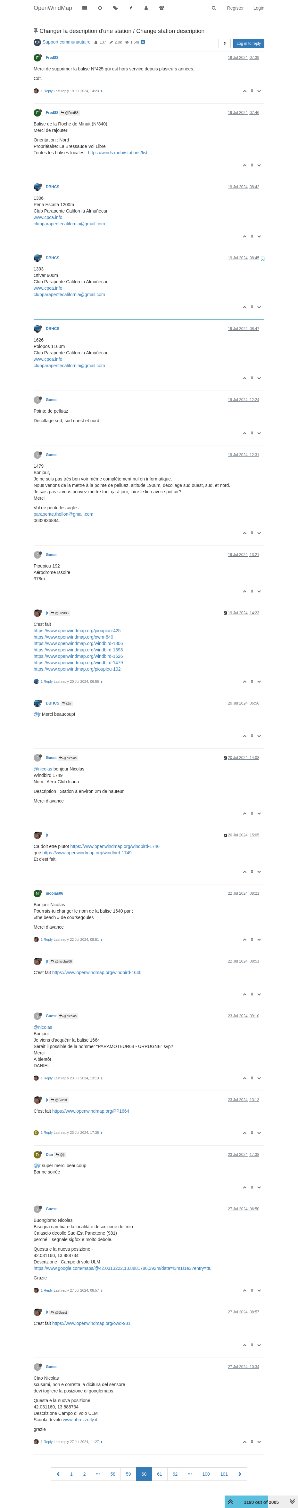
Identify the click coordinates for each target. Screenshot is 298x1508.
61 (159, 1474)
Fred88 (52, 57)
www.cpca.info (48, 217)
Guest (51, 400)
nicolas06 (54, 893)
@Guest (59, 1100)
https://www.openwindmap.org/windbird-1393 (78, 649)
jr (47, 613)
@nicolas (68, 758)
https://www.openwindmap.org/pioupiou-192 (77, 669)
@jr (66, 703)
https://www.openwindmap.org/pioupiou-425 (77, 630)
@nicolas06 (61, 961)
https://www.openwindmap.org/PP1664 (90, 1111)
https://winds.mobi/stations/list (117, 152)
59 (128, 1474)
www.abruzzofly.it (80, 1419)
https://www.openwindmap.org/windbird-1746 (115, 846)
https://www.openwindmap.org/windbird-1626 (78, 656)
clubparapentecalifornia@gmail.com (69, 223)
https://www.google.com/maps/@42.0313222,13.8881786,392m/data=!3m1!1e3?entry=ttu (122, 1268)
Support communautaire (66, 41)
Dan (49, 1154)
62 (175, 1474)
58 (112, 1474)
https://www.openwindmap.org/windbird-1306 (78, 643)
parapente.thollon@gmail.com (63, 514)
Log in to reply (249, 43)
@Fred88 (70, 113)
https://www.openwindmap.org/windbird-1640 (97, 972)
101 (224, 1474)
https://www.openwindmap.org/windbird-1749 (87, 852)
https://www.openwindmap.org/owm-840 (73, 637)
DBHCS (52, 187)
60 (144, 1474)
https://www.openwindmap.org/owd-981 (91, 1323)
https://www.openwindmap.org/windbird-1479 (78, 662)
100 (206, 1474)
